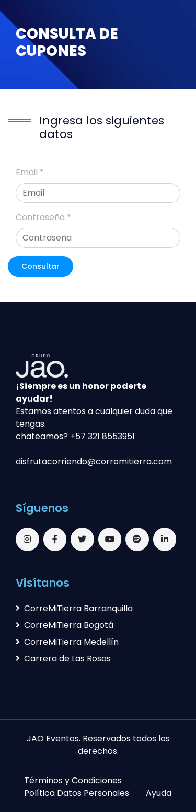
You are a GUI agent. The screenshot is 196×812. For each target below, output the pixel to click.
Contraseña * (43, 217)
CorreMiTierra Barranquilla (74, 608)
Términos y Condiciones (73, 780)
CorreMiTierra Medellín (67, 642)
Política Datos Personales (76, 793)
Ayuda (158, 793)
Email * (30, 172)
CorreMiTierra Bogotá (64, 625)
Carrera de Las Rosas (63, 659)
